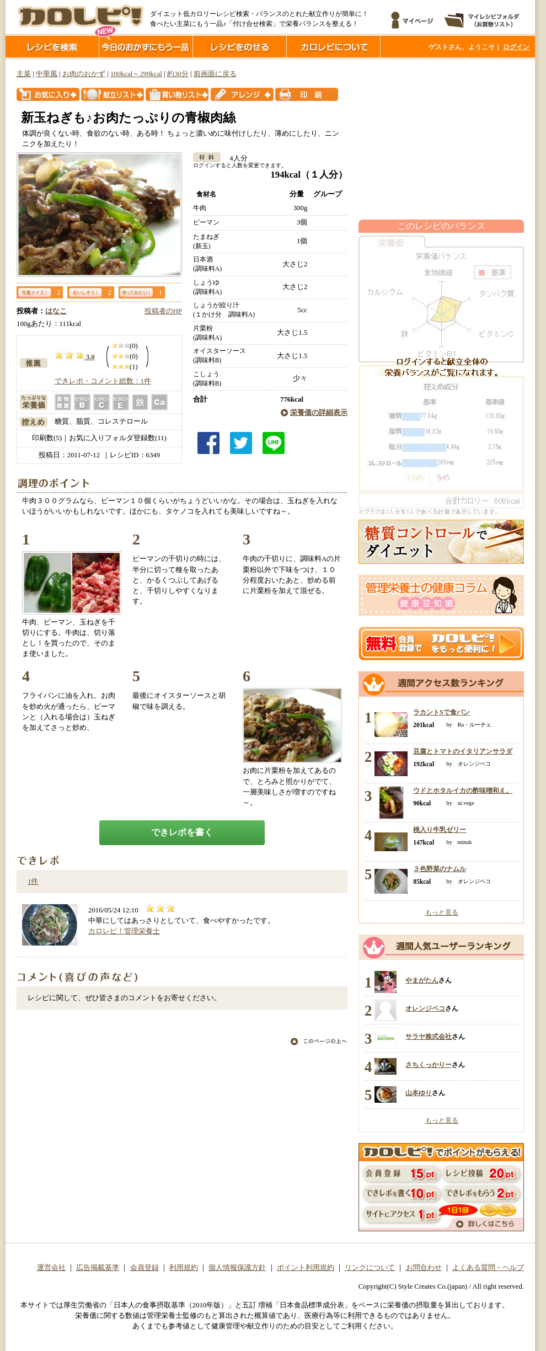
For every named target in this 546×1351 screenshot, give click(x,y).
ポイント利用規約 (305, 1268)
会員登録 (144, 1268)
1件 (33, 881)
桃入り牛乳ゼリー (439, 829)
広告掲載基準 (97, 1268)
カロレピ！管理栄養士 (124, 931)
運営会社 (51, 1268)
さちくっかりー (428, 1064)
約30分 (178, 74)
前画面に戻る (215, 74)
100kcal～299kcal (136, 74)
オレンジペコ (425, 1008)
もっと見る (441, 912)
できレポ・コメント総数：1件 (103, 381)
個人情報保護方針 (237, 1268)
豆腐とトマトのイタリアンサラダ (462, 751)
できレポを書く (182, 832)
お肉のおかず (83, 74)
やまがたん (421, 980)
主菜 (24, 74)
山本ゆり (418, 1093)
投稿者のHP (163, 311)
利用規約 (183, 1268)
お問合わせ (424, 1268)
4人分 (234, 158)
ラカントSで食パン (441, 712)
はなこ (56, 311)
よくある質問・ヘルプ (488, 1268)
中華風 (46, 74)
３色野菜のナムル (439, 869)
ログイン (516, 47)
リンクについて (370, 1268)
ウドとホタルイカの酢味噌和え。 (462, 790)
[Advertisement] (441, 140)
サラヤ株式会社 (428, 1036)
